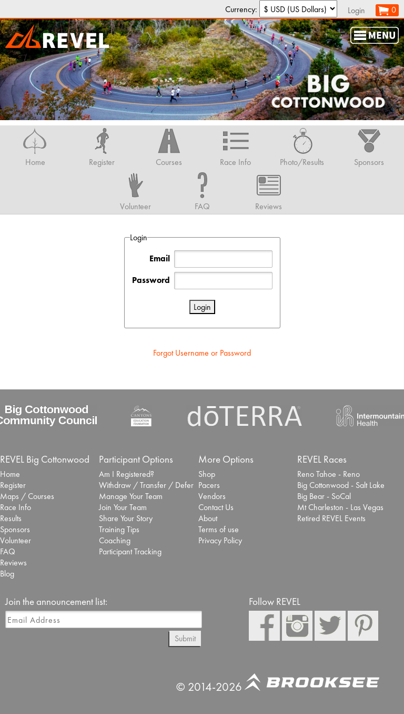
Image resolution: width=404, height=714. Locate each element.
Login (356, 10)
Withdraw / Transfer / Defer (146, 485)
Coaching (114, 540)
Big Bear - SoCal (324, 496)
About (207, 518)
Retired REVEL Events (331, 518)
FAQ (7, 551)
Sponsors (15, 529)
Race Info (15, 507)
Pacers (209, 485)
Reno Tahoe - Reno (328, 474)
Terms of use (218, 529)
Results (11, 518)
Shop (206, 474)
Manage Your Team (131, 496)
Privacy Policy (220, 540)
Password (151, 280)
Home (10, 474)
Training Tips (119, 529)
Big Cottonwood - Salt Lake (341, 485)
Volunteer (15, 540)
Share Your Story (126, 518)
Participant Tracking (130, 551)
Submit (185, 638)
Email (159, 258)
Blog (7, 573)
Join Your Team (123, 507)
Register (13, 485)
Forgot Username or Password (202, 352)
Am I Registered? (126, 474)
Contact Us (216, 507)
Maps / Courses (27, 496)
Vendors (212, 496)
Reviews (13, 562)
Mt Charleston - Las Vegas (340, 507)
